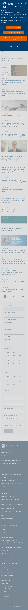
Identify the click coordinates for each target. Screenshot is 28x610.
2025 (14, 352)
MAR (20, 376)
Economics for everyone (7, 508)
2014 (8, 363)
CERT (2, 515)
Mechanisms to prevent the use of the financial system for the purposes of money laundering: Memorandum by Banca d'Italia (13, 170)
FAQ (2, 489)
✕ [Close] (26, 2)
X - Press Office (6, 588)
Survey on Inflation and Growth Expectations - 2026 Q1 (11, 229)
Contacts (3, 466)
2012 (20, 363)
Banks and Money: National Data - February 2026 (12, 290)
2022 (14, 355)
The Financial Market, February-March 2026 (13, 190)
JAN (8, 376)
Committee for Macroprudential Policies (11, 543)
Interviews (10, 322)
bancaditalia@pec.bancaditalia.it (12, 460)
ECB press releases (12, 319)
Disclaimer (4, 556)
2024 (19, 352)
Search (9, 431)
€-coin (3, 529)
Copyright (3, 559)
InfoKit (8, 336)
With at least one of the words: (11, 401)
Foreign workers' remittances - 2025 (13, 282)
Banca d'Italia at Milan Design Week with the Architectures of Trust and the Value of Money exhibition (13, 124)
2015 (20, 361)
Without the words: (8, 408)
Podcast (9, 332)
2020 (8, 358)
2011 (8, 366)
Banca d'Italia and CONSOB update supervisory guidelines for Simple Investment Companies (12, 272)
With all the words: (8, 395)
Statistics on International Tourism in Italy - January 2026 (13, 210)
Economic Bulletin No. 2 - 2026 (11, 115)
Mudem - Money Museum (7, 518)
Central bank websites (7, 537)
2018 (20, 358)
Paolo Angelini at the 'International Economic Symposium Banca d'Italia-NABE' (13, 93)
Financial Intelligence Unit (8, 496)
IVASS (3, 501)
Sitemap (3, 471)
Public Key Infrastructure (7, 572)
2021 (20, 355)
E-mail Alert (5, 596)
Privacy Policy (13, 15)
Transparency (4, 567)
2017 (8, 361)
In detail (9, 315)
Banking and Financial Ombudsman (10, 499)
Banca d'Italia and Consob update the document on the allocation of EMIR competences (13, 200)
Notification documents (7, 575)
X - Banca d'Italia (6, 586)
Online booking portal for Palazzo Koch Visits (11, 512)
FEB (14, 376)
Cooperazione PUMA (6, 535)
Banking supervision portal (8, 540)
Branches (3, 477)
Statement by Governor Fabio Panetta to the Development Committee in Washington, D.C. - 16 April (13, 158)
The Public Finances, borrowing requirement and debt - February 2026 (13, 181)
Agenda (9, 329)
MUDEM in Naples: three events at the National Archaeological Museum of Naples (13, 82)
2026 (8, 352)
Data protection (5, 570)
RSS (3, 594)
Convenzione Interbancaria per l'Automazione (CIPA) (9, 526)
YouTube (4, 583)
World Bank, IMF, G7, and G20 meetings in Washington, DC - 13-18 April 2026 (13, 251)
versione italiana (14, 47)
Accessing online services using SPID (11, 474)
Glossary (3, 486)
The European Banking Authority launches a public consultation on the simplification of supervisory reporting (13, 261)
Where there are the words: (10, 415)
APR (8, 379)
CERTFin (3, 532)
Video (8, 343)
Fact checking (10, 326)
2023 (8, 355)
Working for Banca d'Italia (7, 480)
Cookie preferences (6, 553)
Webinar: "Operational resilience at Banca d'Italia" (12, 59)
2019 (14, 358)
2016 (14, 361)
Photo (8, 339)
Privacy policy (4, 550)
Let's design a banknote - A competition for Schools (11, 505)
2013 (14, 363)
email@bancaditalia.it (10, 463)
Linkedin (4, 591)
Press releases (11, 312)
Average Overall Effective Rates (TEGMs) (11, 483)
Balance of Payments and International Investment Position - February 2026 (13, 135)
